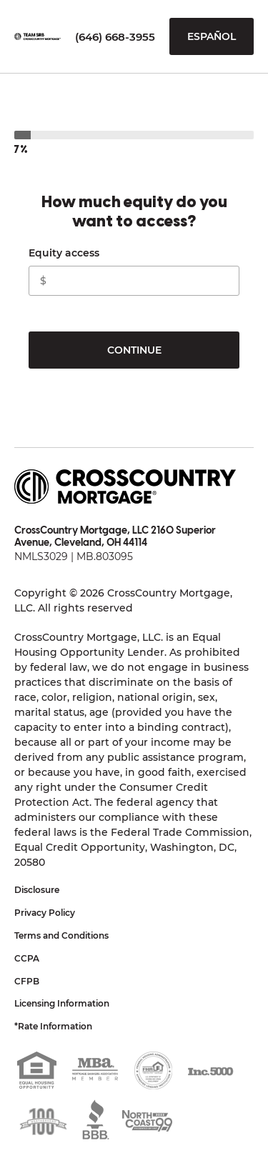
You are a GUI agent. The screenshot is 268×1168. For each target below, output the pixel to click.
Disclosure (36, 889)
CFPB (26, 981)
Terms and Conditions (61, 935)
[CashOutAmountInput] (134, 281)
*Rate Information (53, 1026)
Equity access (64, 252)
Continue (134, 350)
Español (211, 36)
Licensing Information (61, 1003)
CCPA (26, 958)
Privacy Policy (44, 912)
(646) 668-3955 (115, 37)
